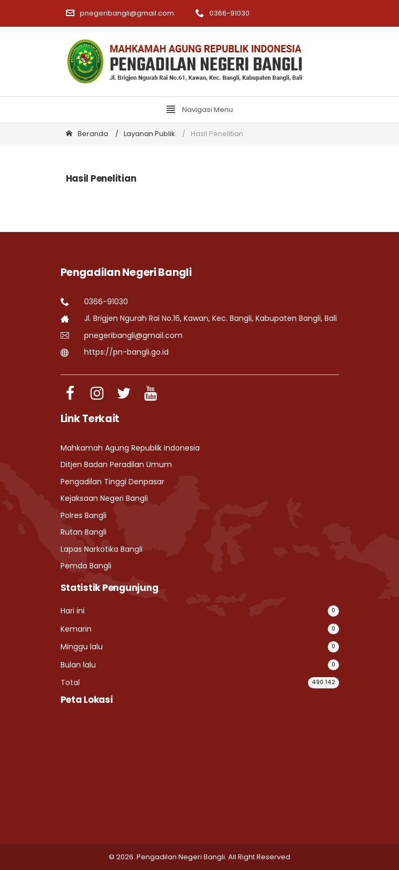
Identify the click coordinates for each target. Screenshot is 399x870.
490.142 (323, 682)
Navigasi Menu (200, 109)
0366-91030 (222, 13)
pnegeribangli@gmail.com (120, 13)
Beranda (87, 134)
